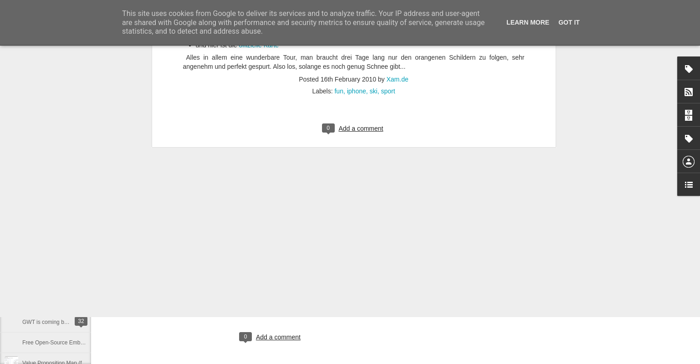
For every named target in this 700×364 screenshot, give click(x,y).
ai (263, 299)
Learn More (527, 22)
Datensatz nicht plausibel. (53, 281)
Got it (569, 22)
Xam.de (309, 288)
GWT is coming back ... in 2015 (60, 322)
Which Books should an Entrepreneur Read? (76, 260)
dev (297, 299)
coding (279, 299)
